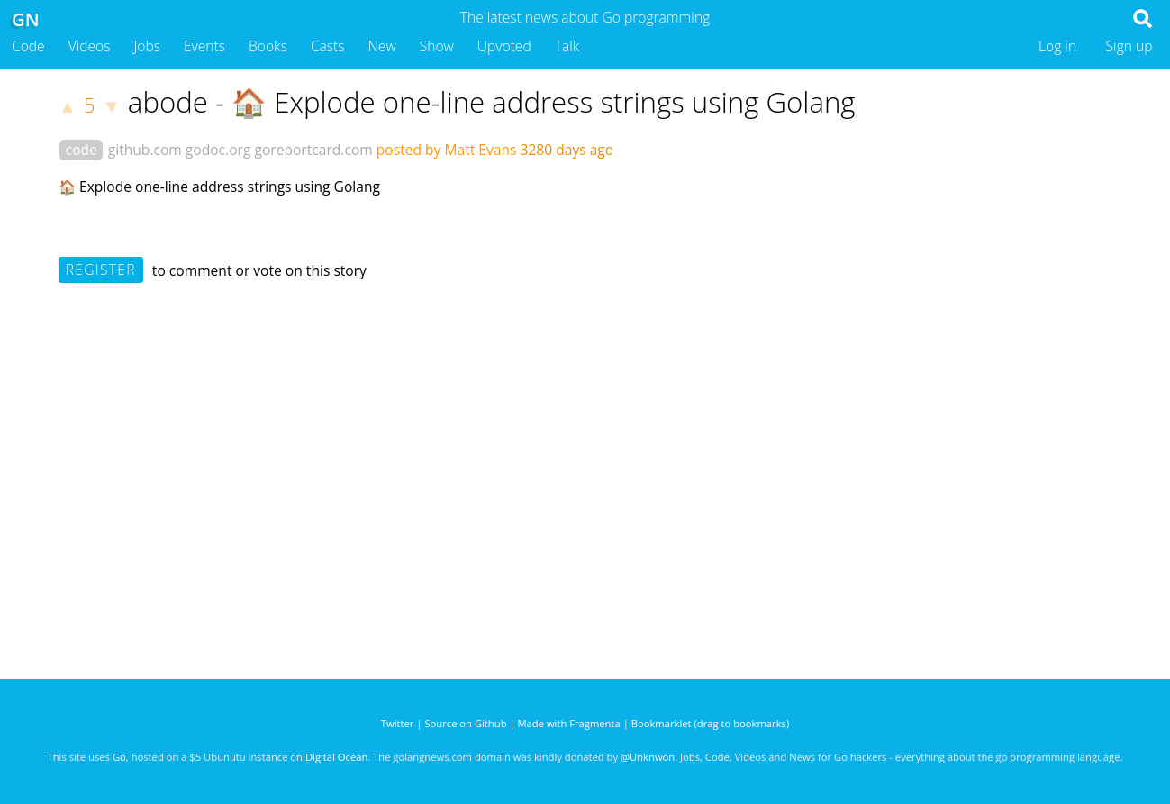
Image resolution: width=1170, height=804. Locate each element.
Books (268, 46)
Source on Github (465, 723)
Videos (89, 46)
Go (119, 756)
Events (204, 46)
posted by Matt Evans (446, 150)
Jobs (146, 46)
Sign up (1129, 46)
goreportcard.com (313, 150)
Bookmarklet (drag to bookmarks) (710, 723)
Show (437, 46)
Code (28, 46)
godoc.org (218, 150)
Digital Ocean (336, 756)
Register (101, 269)
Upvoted (504, 46)
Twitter (397, 723)
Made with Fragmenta (569, 723)
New (382, 46)
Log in (1057, 46)
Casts (328, 46)
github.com (145, 150)
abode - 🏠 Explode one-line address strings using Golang (492, 102)
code (81, 150)
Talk (567, 46)
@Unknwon (648, 756)
